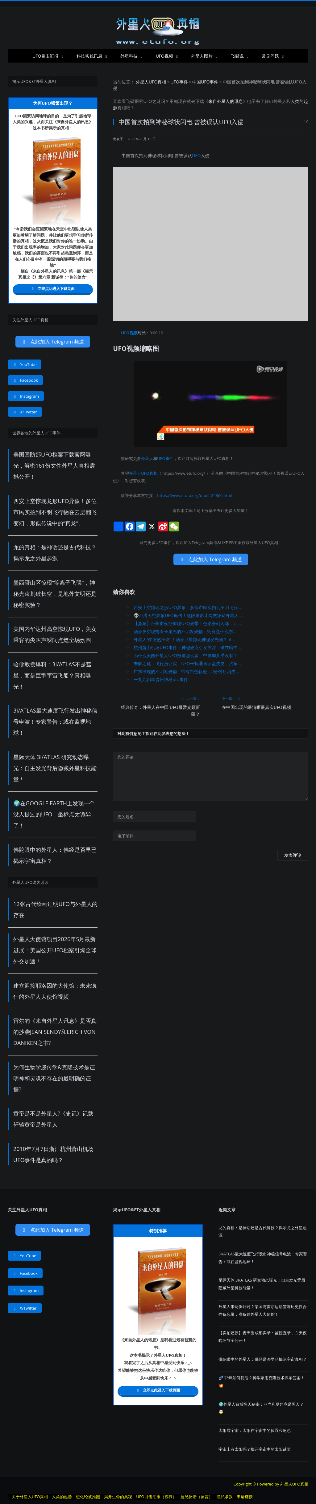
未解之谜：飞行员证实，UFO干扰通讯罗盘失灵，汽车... (187, 663)
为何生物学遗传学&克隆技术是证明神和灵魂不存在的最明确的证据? (54, 1078)
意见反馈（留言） (197, 1496)
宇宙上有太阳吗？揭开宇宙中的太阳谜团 (254, 1449)
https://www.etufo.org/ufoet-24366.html (194, 495)
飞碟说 (237, 56)
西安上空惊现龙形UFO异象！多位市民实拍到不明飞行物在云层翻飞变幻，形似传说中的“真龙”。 (55, 512)
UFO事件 (179, 82)
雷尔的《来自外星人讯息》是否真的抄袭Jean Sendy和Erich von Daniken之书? (55, 1032)
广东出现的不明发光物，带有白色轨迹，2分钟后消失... (186, 671)
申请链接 (245, 1496)
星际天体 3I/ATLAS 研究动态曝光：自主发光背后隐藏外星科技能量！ (55, 768)
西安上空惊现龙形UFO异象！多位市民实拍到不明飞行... (187, 607)
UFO (147, 101)
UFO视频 (164, 56)
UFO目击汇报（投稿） (156, 1496)
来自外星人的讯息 (225, 101)
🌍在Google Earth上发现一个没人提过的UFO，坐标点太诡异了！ (54, 814)
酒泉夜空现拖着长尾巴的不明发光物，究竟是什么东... (185, 631)
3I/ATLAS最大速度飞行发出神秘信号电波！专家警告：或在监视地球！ (55, 721)
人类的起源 (62, 1496)
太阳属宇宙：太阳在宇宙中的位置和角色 (254, 1430)
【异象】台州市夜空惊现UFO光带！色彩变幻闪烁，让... (187, 623)
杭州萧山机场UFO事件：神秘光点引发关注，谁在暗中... (187, 647)
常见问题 (270, 56)
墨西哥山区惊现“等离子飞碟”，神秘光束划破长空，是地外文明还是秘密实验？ (55, 593)
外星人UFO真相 (151, 82)
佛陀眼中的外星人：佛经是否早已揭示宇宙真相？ (262, 1359)
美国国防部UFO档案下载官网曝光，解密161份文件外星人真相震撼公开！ (54, 465)
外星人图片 (202, 56)
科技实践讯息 (89, 56)
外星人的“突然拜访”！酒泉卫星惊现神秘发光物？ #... (184, 639)
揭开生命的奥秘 (118, 1496)
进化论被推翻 (88, 1496)
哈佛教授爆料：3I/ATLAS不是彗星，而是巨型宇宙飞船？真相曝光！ (52, 675)
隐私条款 (225, 1496)
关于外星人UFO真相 (30, 1496)
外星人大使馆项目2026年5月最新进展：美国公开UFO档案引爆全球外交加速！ (55, 950)
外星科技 (129, 56)
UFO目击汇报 (45, 56)
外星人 (279, 101)
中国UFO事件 (205, 82)
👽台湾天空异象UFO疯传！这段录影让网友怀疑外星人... (188, 615)
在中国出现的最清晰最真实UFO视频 (256, 707)
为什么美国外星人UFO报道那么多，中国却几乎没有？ (185, 655)
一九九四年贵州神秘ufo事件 (161, 679)
